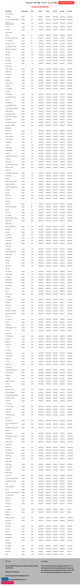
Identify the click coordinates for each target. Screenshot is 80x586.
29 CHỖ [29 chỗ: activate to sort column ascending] (62, 11)
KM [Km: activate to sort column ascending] (32, 11)
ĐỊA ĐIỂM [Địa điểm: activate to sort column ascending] (8, 11)
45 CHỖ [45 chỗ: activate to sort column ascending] (69, 11)
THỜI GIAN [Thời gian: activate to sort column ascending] (24, 11)
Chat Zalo (5, 579)
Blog (55, 3)
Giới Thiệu (36, 3)
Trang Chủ (29, 3)
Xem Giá (50, 3)
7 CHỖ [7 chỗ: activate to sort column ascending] (47, 11)
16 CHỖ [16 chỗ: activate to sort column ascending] (55, 11)
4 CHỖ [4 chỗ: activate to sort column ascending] (40, 11)
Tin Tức (43, 3)
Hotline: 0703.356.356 (7, 582)
